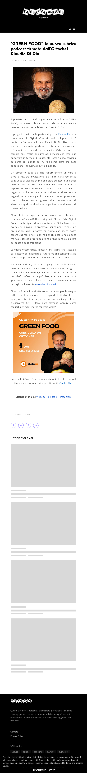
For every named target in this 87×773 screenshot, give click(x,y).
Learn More (39, 770)
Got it (51, 770)
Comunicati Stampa (21, 414)
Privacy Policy (16, 736)
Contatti (14, 732)
